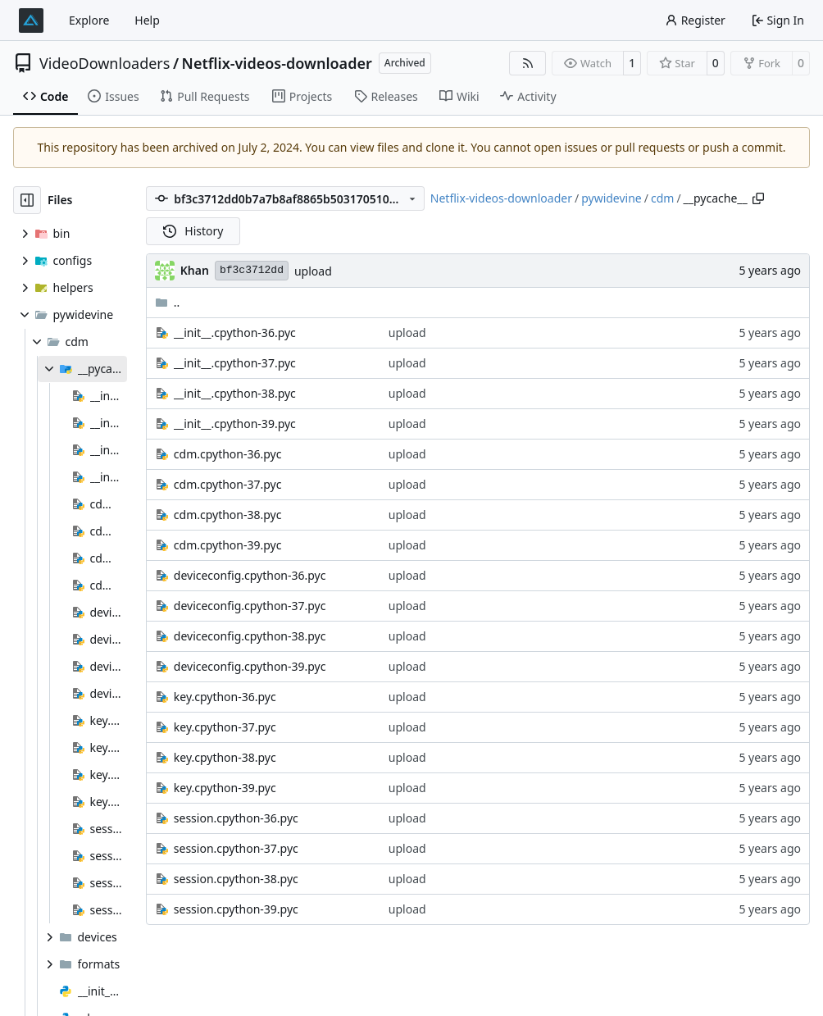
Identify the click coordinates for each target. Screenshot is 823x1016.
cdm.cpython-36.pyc (228, 454)
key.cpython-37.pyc (225, 727)
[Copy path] (758, 198)
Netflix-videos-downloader (277, 63)
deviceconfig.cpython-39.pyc (250, 666)
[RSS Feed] (528, 63)
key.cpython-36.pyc (225, 696)
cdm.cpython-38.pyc (228, 514)
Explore (89, 20)
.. (167, 302)
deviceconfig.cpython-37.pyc (250, 605)
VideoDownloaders (104, 63)
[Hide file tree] (27, 200)
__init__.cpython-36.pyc (235, 332)
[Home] (31, 20)
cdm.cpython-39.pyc (228, 545)
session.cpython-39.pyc (236, 909)
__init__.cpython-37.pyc (235, 363)
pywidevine (611, 198)
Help (147, 20)
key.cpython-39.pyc (225, 787)
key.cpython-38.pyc (225, 757)
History (193, 231)
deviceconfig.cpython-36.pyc (250, 575)
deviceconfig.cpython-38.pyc (250, 636)
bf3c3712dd (252, 270)
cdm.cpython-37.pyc (228, 484)
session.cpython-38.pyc (236, 878)
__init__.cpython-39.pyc (235, 423)
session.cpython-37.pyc (236, 848)
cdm (662, 198)
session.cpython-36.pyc (236, 818)
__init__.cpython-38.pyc (235, 393)
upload (313, 271)
